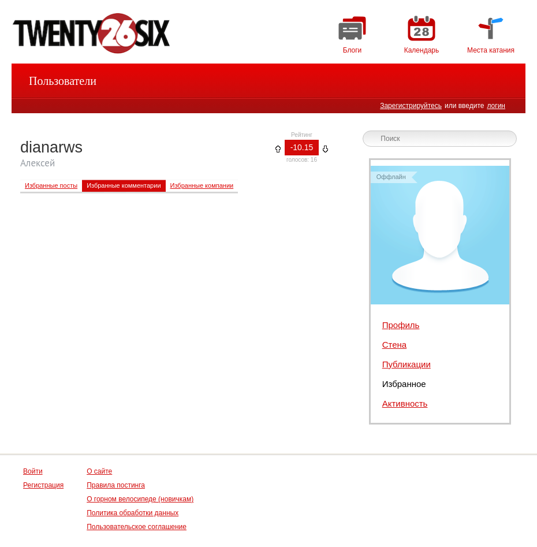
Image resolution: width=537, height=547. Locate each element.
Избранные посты (51, 185)
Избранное (404, 384)
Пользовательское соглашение (137, 527)
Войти (33, 471)
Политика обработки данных (132, 513)
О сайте (99, 471)
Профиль (401, 325)
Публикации (406, 364)
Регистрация (43, 485)
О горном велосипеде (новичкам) (140, 499)
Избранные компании (202, 185)
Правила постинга (116, 485)
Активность (405, 403)
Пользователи (62, 81)
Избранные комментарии (124, 185)
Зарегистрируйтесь (411, 106)
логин (496, 106)
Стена (394, 344)
